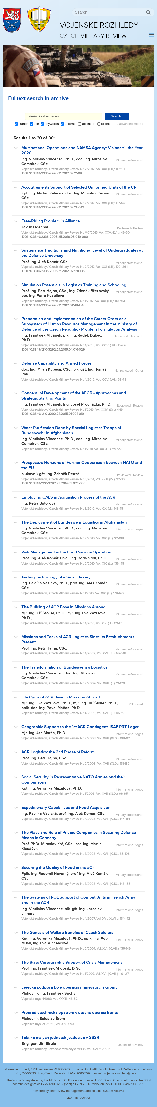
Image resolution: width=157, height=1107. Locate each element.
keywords (52, 124)
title (36, 124)
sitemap (72, 1098)
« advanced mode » (130, 124)
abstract (70, 124)
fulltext (106, 124)
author (23, 124)
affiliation (88, 124)
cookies (85, 1098)
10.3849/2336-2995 (132, 1084)
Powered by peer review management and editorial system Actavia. (78, 1091)
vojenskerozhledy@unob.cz (122, 1073)
